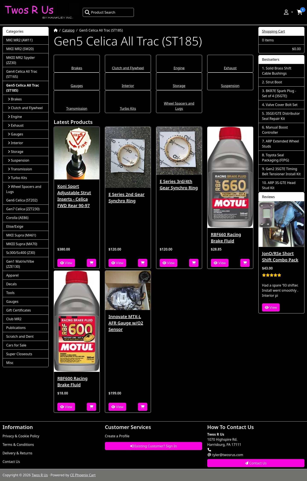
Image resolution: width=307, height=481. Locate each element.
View (66, 263)
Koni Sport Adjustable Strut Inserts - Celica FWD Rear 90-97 (74, 195)
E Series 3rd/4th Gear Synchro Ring (179, 184)
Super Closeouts (19, 354)
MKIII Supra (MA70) (21, 244)
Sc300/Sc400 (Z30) (20, 252)
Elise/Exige (14, 226)
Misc (9, 362)
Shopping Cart (273, 31)
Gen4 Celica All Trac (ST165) (21, 74)
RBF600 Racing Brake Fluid (72, 381)
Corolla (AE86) (17, 217)
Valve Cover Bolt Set (282, 104)
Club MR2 (14, 319)
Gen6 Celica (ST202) (22, 200)
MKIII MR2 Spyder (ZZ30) (20, 60)
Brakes (76, 68)
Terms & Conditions (18, 444)
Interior (128, 85)
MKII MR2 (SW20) (20, 48)
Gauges (77, 85)
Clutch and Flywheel (128, 68)
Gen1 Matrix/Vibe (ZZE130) (20, 264)
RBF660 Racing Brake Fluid (226, 238)
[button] (288, 12)
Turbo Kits (128, 108)
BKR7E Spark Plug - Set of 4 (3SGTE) (279, 93)
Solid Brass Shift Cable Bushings (276, 71)
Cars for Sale (16, 345)
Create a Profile (117, 436)
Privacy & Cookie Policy (21, 436)
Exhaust (230, 68)
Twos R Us (40, 475)
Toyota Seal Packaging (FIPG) (275, 157)
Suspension (230, 85)
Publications (16, 327)
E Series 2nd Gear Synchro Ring (127, 197)
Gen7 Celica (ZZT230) (22, 209)
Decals (11, 284)
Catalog (68, 30)
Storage (179, 85)
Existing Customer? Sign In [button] (153, 446)
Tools (10, 292)
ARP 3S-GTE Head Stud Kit (278, 185)
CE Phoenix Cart (83, 475)
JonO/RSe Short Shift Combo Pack (280, 257)
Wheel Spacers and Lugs (23, 189)
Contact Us (11, 461)
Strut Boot (274, 82)
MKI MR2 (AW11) (19, 40)
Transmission (76, 108)
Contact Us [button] (256, 463)
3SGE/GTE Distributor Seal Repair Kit (281, 116)
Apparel (12, 275)
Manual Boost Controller (275, 130)
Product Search (100, 12)
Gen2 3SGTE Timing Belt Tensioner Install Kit (281, 171)
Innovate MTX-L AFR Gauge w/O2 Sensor (126, 323)
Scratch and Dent (19, 336)
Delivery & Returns (17, 453)
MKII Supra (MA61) (21, 235)
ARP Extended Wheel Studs (280, 144)
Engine (179, 68)
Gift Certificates (18, 310)
